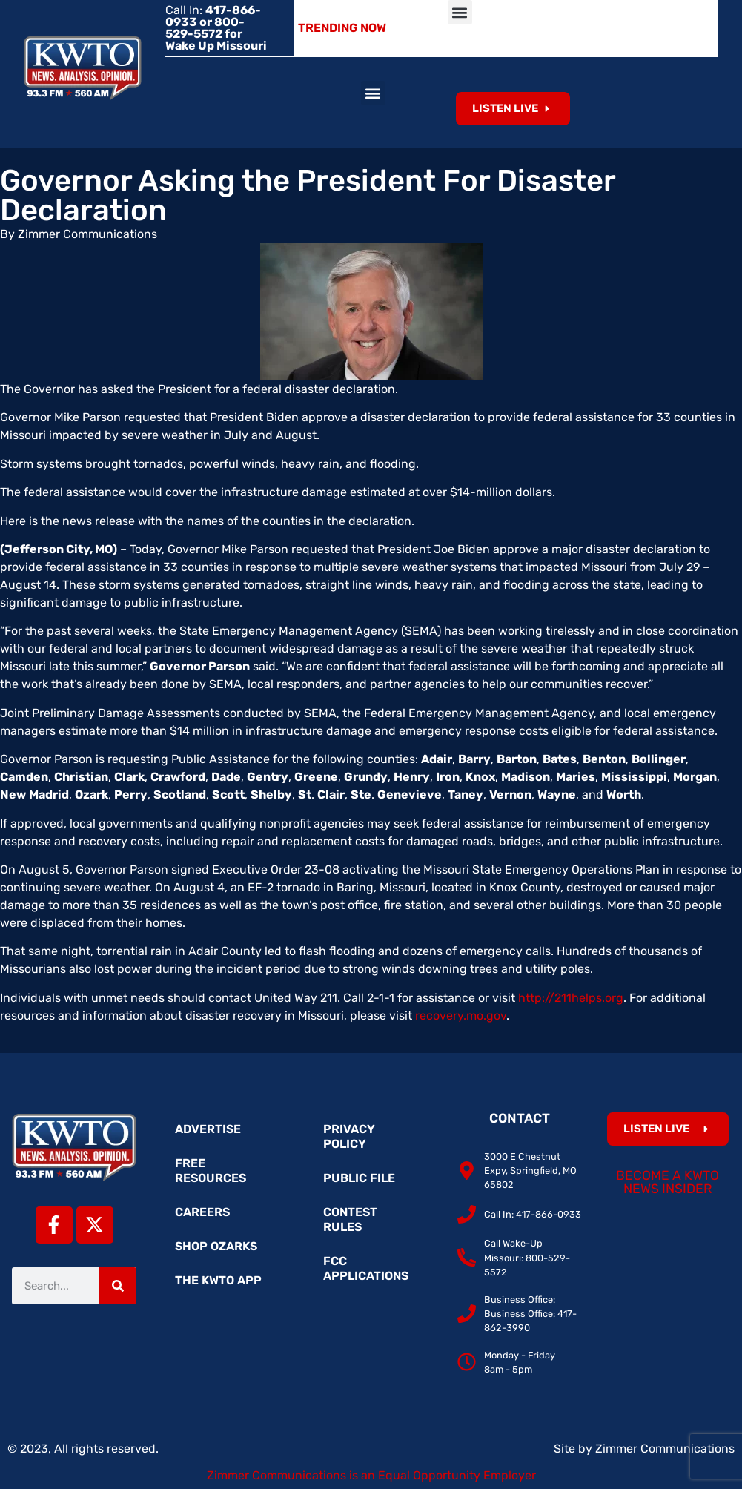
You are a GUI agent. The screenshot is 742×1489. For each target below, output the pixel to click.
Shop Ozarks (216, 1246)
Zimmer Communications (665, 1449)
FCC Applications (365, 1268)
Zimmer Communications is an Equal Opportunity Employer (371, 1475)
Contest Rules (350, 1219)
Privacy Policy (349, 1136)
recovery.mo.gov (460, 1015)
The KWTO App (218, 1280)
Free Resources (210, 1170)
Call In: (216, 28)
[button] (460, 12)
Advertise (208, 1129)
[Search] (117, 1285)
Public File (359, 1178)
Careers (202, 1212)
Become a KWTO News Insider (667, 1182)
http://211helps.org (570, 998)
